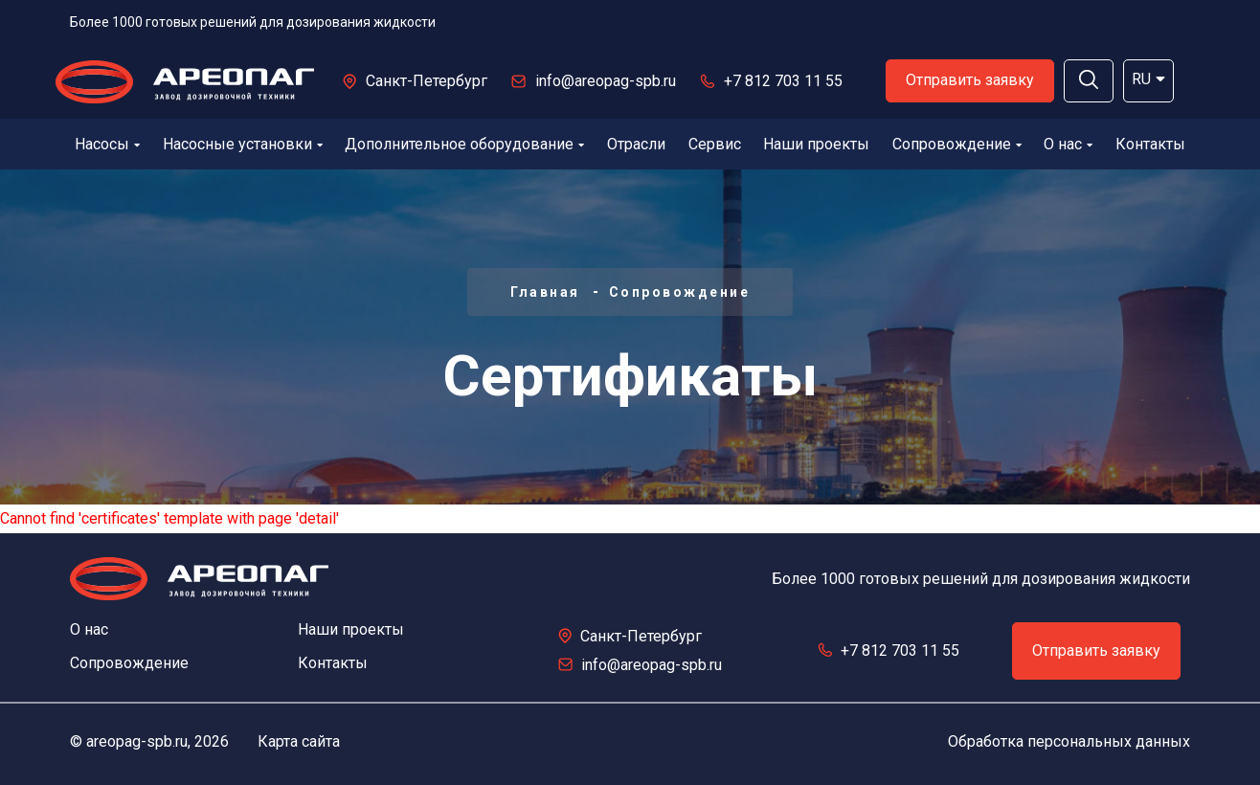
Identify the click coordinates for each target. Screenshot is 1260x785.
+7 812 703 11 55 (783, 81)
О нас (1068, 144)
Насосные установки (243, 144)
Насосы (107, 144)
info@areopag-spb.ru (605, 81)
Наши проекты (816, 144)
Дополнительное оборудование (464, 144)
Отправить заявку (970, 80)
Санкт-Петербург (426, 81)
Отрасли (636, 144)
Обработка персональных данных (1069, 741)
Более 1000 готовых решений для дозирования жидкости (253, 22)
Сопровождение (957, 144)
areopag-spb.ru (137, 741)
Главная (545, 292)
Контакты (1150, 144)
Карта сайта (299, 741)
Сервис (714, 144)
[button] (1089, 80)
